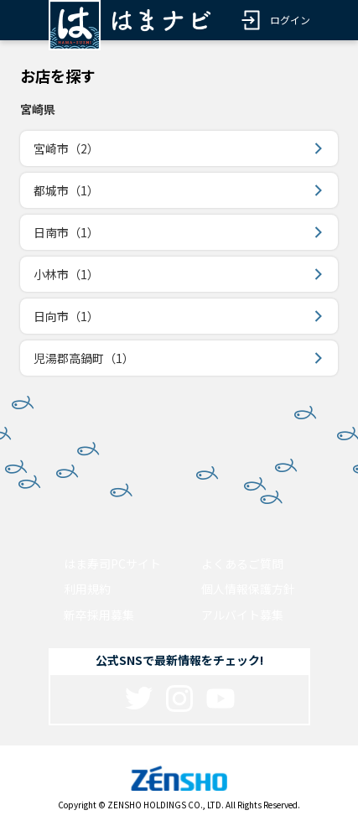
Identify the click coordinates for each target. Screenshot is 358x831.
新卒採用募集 (99, 614)
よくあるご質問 (242, 563)
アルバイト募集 (242, 614)
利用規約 (87, 588)
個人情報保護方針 (248, 588)
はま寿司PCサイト (112, 563)
